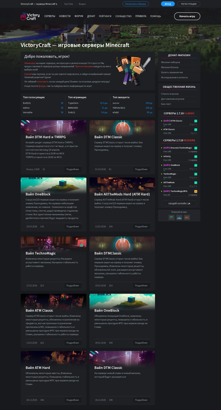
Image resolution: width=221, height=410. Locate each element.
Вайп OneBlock (38, 194)
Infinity (167, 156)
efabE (116, 112)
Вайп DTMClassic (108, 253)
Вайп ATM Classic (39, 310)
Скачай (28, 74)
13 (196, 191)
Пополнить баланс (135, 4)
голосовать (43, 81)
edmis (26, 107)
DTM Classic (172, 120)
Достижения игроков (172, 98)
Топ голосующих (34, 97)
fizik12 (71, 112)
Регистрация (188, 3)
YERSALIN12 (119, 107)
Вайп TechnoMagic (41, 253)
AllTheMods (169, 182)
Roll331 (27, 102)
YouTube (68, 4)
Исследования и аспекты (174, 77)
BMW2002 (73, 107)
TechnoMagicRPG (175, 191)
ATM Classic (169, 129)
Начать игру (187, 16)
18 (196, 148)
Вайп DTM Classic (108, 137)
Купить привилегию (172, 72)
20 (196, 121)
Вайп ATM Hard (38, 367)
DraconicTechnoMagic (177, 147)
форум (42, 86)
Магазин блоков (169, 67)
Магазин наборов (170, 62)
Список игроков (170, 93)
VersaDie (27, 112)
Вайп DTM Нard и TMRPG (46, 137)
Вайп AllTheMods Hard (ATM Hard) (122, 194)
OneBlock (171, 165)
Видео (82, 4)
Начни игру (30, 63)
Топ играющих (77, 97)
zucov (116, 102)
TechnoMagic (169, 173)
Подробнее (73, 169)
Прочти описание (84, 66)
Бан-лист (166, 103)
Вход (168, 3)
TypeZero (73, 102)
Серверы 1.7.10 (179, 113)
